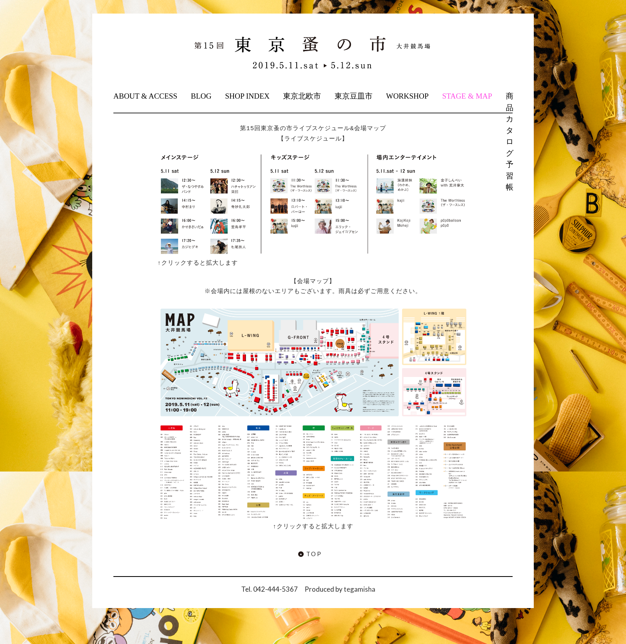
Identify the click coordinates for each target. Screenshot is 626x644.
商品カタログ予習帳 (509, 141)
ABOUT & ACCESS (145, 96)
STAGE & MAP (467, 96)
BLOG (201, 96)
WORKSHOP (407, 96)
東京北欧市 (302, 96)
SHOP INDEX (247, 96)
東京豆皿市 (353, 96)
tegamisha (359, 589)
